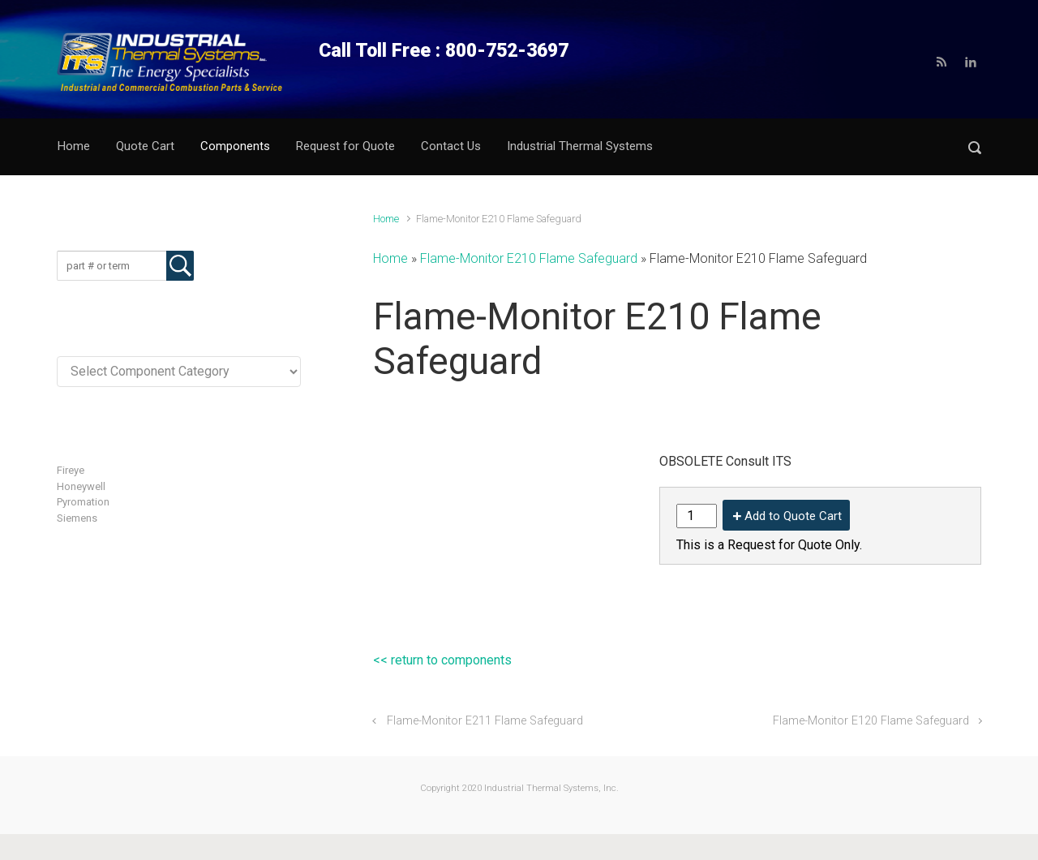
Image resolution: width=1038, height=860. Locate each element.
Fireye (70, 470)
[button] (974, 147)
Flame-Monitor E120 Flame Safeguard (871, 721)
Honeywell (81, 486)
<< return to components (442, 660)
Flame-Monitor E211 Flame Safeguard (485, 721)
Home (386, 219)
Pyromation (83, 502)
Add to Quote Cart (793, 516)
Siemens (77, 518)
